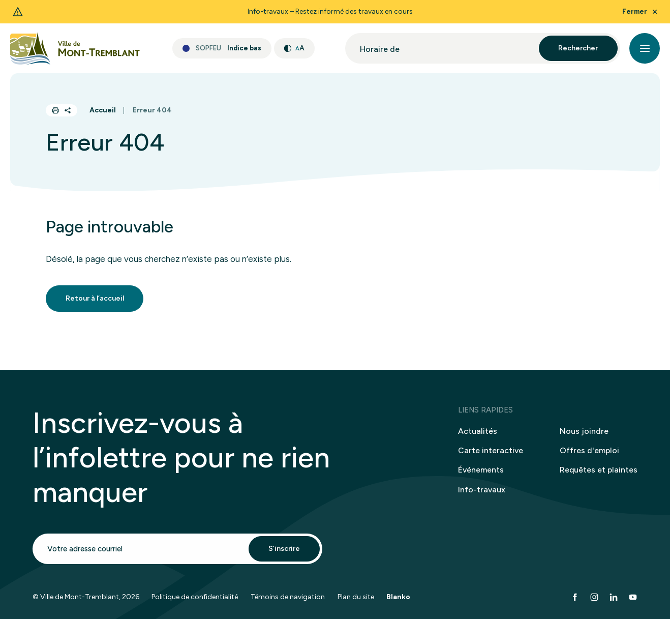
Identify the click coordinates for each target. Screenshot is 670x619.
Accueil (102, 110)
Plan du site (356, 603)
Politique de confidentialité (194, 603)
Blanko (398, 603)
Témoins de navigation (288, 603)
